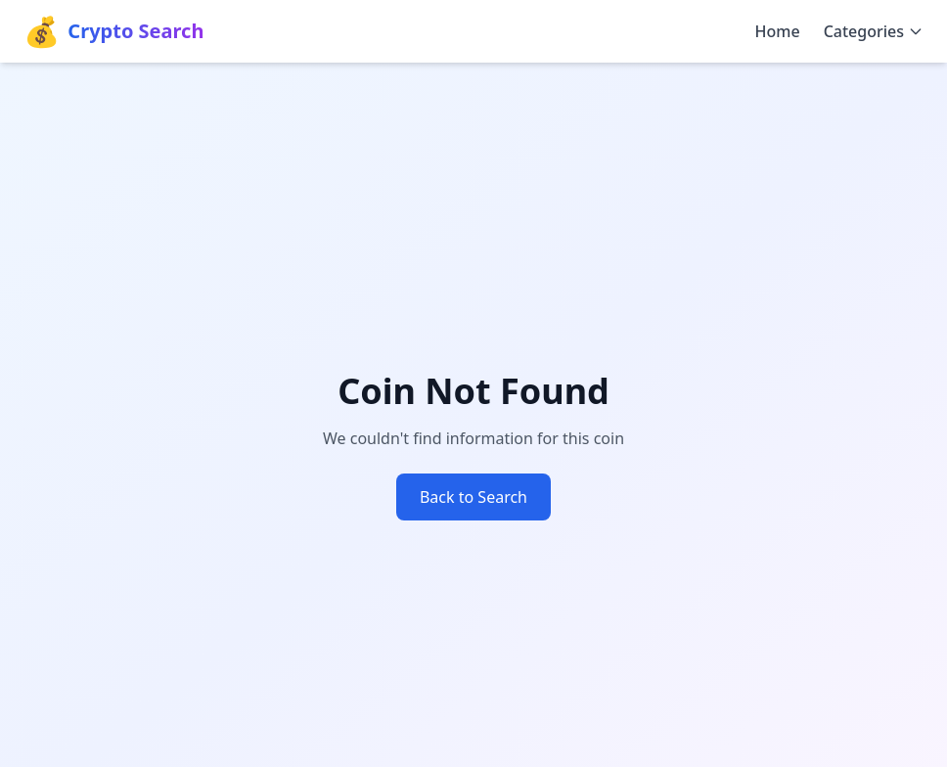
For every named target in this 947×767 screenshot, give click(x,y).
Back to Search (473, 497)
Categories (874, 31)
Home (777, 31)
